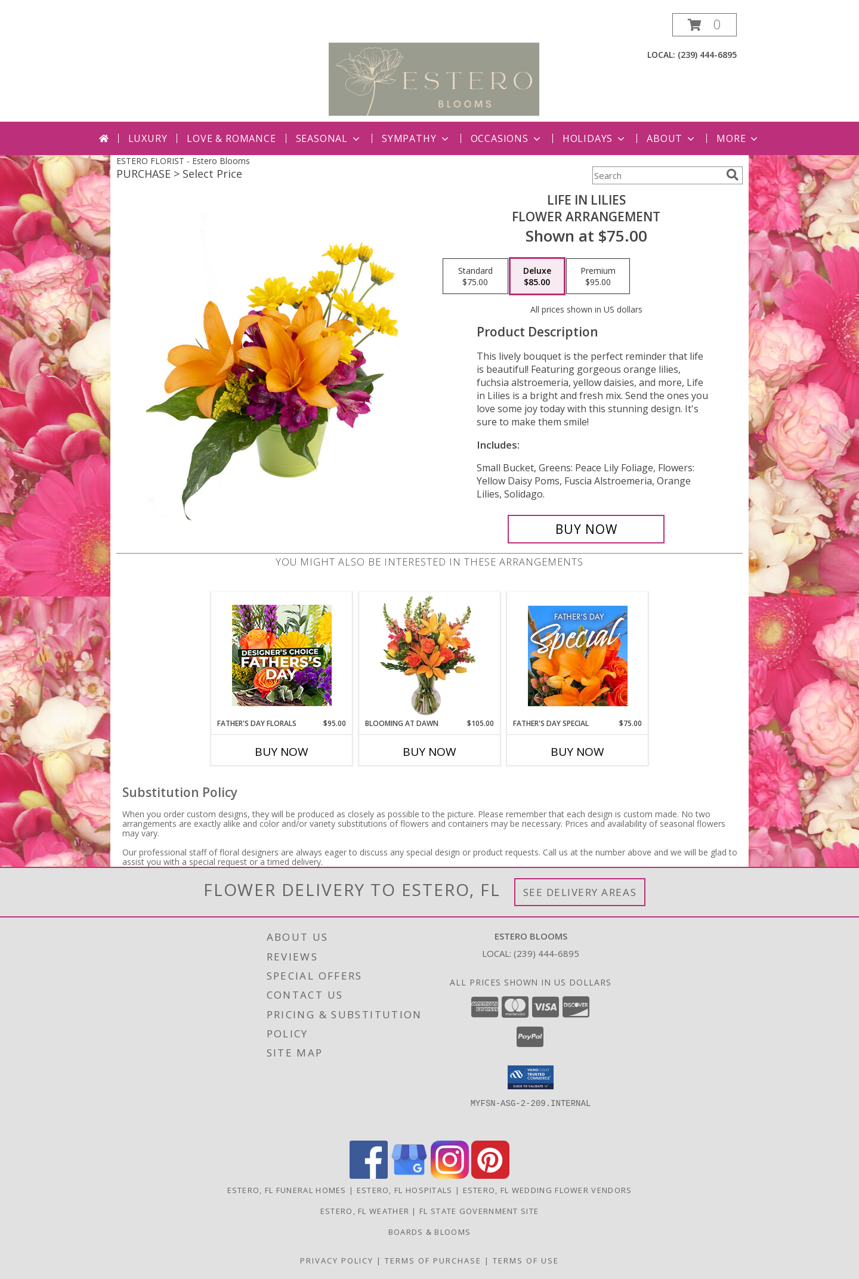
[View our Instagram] (450, 1175)
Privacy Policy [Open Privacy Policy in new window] (336, 1260)
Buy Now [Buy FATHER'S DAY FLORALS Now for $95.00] (281, 751)
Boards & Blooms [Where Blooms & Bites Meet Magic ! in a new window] (429, 1232)
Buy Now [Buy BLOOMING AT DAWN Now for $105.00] (429, 751)
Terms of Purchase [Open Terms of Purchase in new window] (433, 1260)
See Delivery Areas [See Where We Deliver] (580, 892)
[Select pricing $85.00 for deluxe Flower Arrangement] (537, 276)
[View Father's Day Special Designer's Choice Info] (578, 655)
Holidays (595, 138)
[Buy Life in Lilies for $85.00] (586, 529)
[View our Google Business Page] (409, 1175)
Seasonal (329, 138)
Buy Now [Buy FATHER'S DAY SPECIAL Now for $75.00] (577, 751)
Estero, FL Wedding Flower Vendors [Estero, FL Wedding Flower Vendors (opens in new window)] (547, 1190)
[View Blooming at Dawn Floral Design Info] (430, 655)
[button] (704, 24)
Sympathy (416, 138)
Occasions (507, 138)
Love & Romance (231, 138)
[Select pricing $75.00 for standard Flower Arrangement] (475, 276)
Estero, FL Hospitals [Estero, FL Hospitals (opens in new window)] (405, 1190)
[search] (732, 174)
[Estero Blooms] (434, 67)
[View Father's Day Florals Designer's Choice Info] (282, 655)
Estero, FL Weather (364, 1211)
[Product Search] (657, 175)
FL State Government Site (479, 1211)
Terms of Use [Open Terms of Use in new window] (526, 1260)
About (672, 138)
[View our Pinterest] (490, 1175)
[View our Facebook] (369, 1175)
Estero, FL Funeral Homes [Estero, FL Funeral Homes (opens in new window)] (287, 1190)
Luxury (148, 138)
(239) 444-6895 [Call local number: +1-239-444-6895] (707, 54)
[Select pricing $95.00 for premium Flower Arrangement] (598, 276)
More (738, 138)
